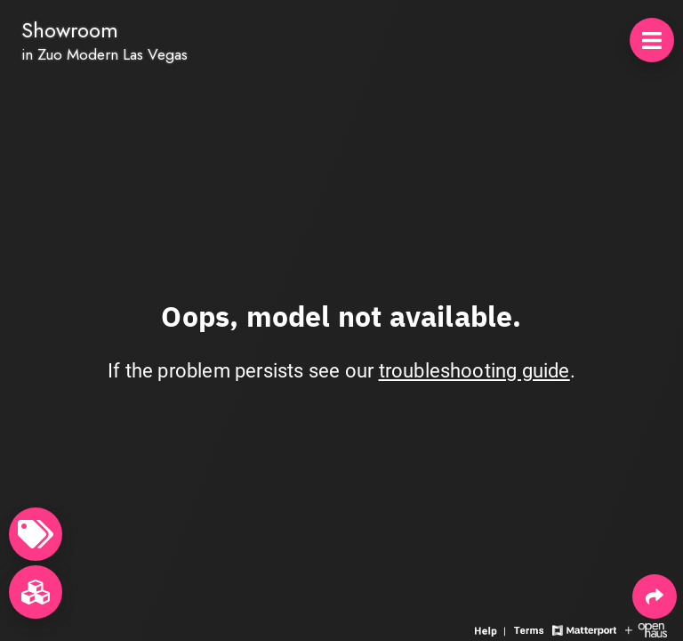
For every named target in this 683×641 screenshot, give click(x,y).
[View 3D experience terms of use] (531, 629)
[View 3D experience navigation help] (492, 629)
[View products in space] (652, 40)
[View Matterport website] (583, 629)
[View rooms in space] (35, 592)
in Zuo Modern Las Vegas (104, 54)
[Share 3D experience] (654, 596)
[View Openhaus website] (646, 629)
